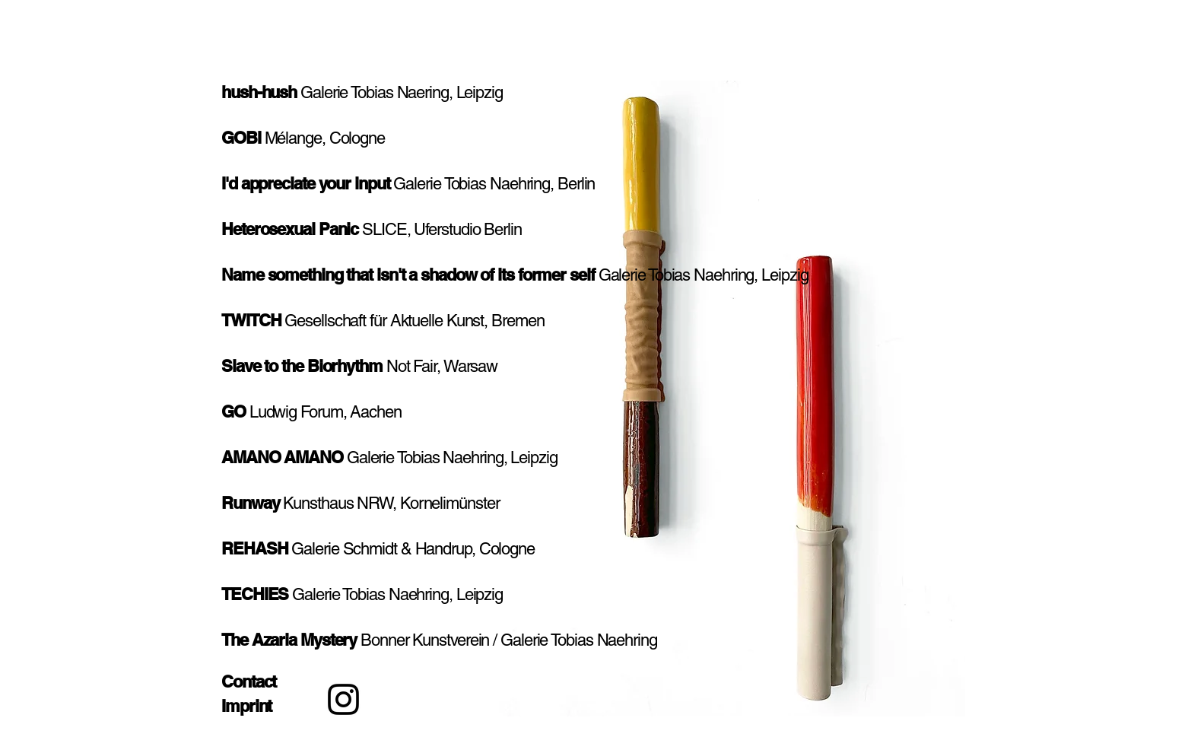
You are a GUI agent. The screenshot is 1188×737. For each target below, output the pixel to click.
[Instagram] (343, 699)
